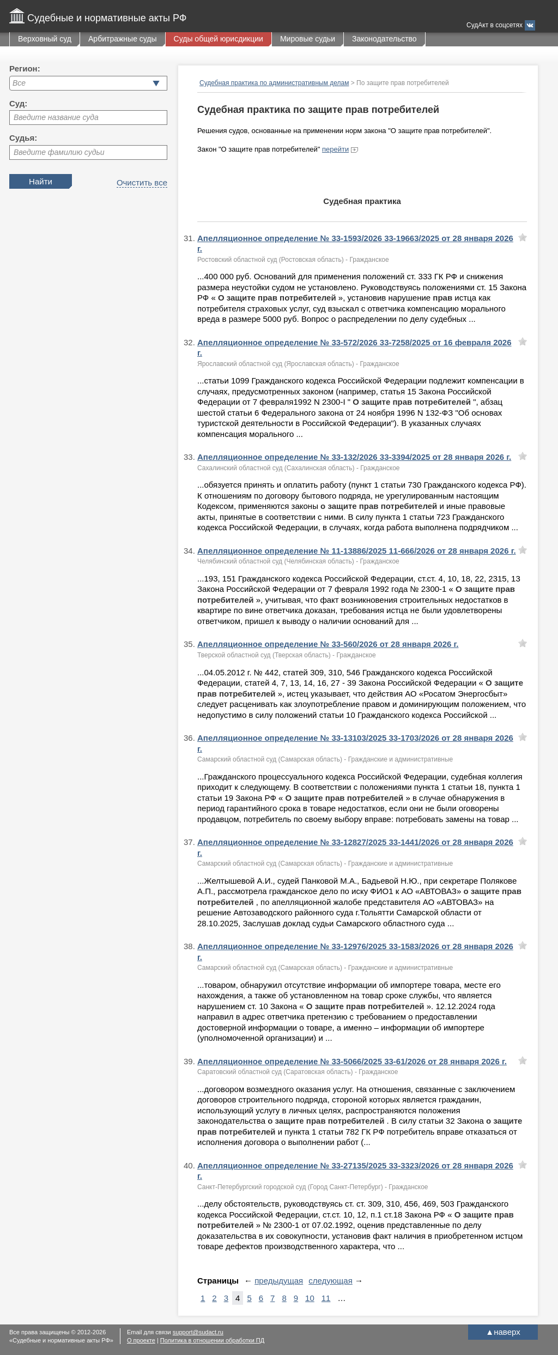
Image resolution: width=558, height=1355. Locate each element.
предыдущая (278, 1280)
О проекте (141, 1340)
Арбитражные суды (122, 38)
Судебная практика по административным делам (274, 83)
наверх (503, 1331)
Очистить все (142, 182)
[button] (156, 83)
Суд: (18, 103)
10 (309, 1298)
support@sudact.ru (198, 1332)
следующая (330, 1280)
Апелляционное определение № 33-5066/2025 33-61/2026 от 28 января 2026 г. (352, 1061)
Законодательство (384, 38)
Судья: (23, 137)
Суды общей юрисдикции (218, 38)
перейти (335, 149)
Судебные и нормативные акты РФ (106, 18)
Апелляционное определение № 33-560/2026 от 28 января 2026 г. (327, 644)
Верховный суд (44, 38)
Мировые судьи (307, 38)
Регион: (24, 68)
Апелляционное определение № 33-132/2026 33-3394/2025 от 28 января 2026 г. (354, 456)
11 (326, 1298)
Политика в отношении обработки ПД (212, 1340)
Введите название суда (56, 117)
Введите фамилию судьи (59, 152)
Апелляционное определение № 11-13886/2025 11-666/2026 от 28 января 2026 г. (356, 550)
